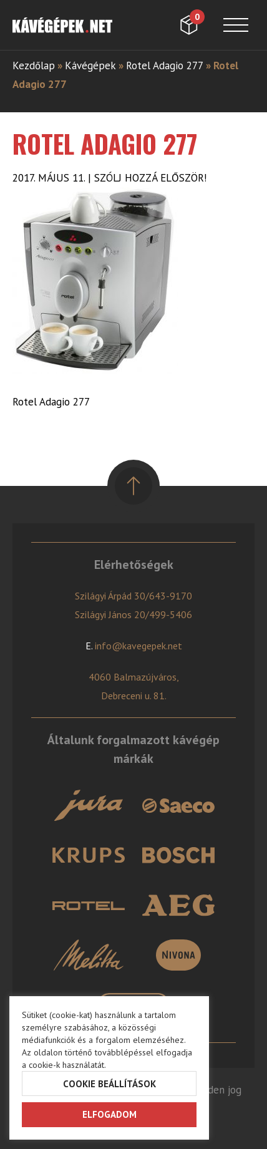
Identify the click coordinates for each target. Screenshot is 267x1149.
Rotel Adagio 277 (164, 65)
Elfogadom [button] (109, 1114)
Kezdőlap (33, 65)
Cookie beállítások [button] (109, 1084)
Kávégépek (90, 65)
